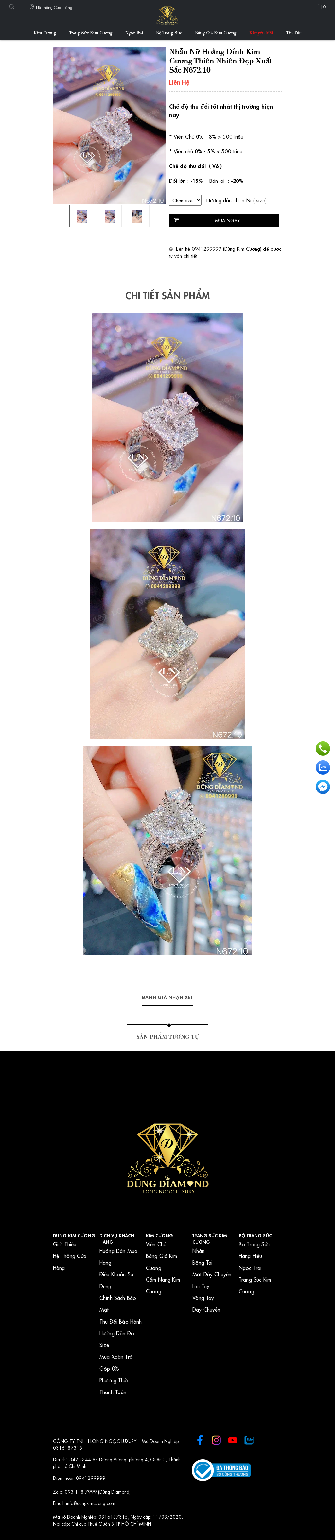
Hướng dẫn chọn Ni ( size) (236, 200)
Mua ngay (227, 220)
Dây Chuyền (206, 1309)
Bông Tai (202, 1262)
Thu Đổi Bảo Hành (120, 1321)
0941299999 (90, 1477)
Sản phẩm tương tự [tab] (167, 1036)
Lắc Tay (200, 1285)
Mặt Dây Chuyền (211, 1274)
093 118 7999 (81, 1491)
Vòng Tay (203, 1297)
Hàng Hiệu (250, 1255)
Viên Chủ (156, 1243)
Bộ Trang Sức (169, 33)
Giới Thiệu (65, 1243)
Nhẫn (198, 1250)
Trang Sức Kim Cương (90, 33)
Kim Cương (45, 33)
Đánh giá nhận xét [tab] (167, 997)
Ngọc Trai (134, 33)
